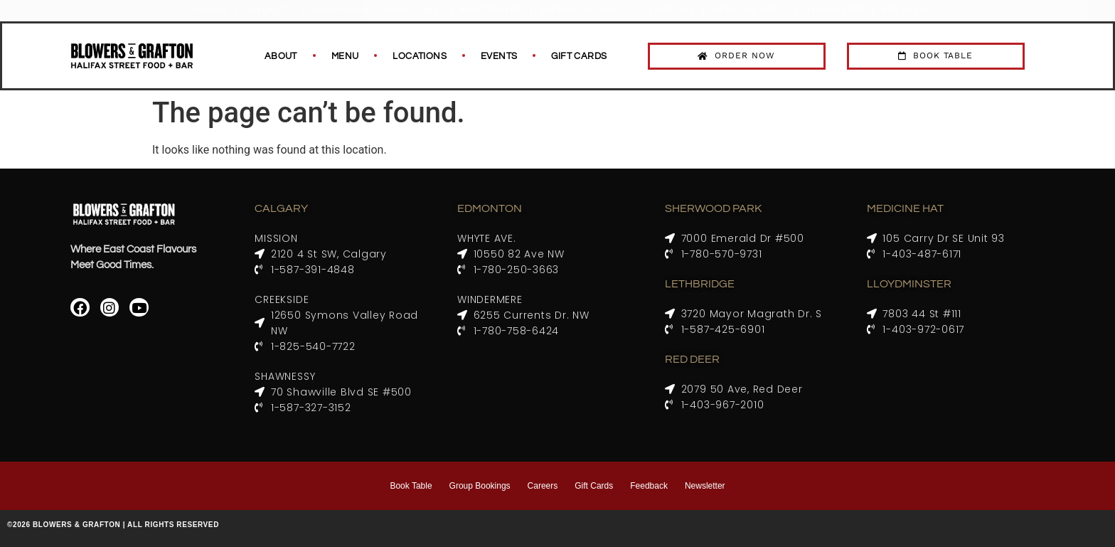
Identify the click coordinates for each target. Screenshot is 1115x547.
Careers (543, 486)
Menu (345, 56)
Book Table (411, 486)
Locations (420, 56)
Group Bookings (480, 486)
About (281, 56)
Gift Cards (579, 56)
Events (499, 56)
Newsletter (705, 486)
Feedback (649, 486)
